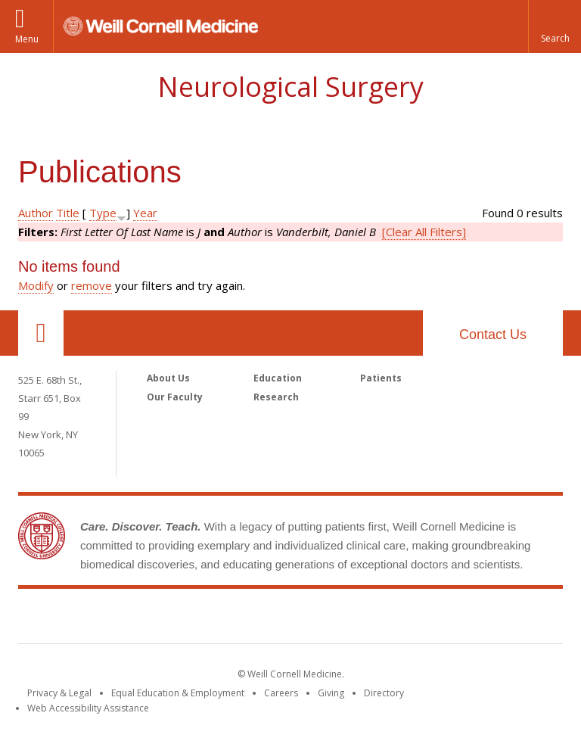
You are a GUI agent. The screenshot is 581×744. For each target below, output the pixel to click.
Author (35, 212)
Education (277, 378)
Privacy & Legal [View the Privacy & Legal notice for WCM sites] (59, 692)
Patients (381, 378)
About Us (168, 378)
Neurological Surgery (290, 86)
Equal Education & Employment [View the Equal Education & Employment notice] (177, 692)
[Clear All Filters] (424, 231)
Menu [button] (27, 39)
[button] (554, 26)
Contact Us (493, 334)
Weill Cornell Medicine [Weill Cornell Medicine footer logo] (290, 619)
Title (67, 212)
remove (91, 285)
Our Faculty (175, 397)
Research (276, 397)
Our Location (41, 333)
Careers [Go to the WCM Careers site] (281, 692)
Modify (36, 285)
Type (103, 212)
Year (145, 212)
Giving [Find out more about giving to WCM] (331, 692)
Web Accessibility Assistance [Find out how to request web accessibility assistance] (88, 708)
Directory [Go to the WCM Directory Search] (384, 692)
